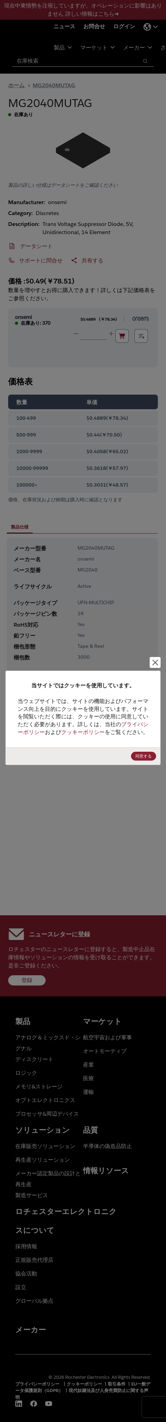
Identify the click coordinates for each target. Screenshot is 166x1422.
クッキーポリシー (83, 732)
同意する (143, 756)
